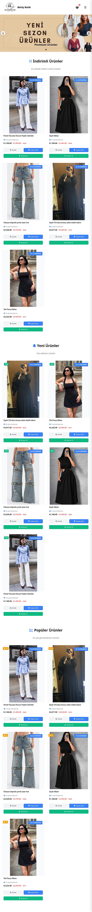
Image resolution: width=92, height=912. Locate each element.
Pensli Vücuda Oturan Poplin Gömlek (19, 136)
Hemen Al (23, 156)
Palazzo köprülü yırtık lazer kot (16, 222)
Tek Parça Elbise (10, 309)
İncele (13, 150)
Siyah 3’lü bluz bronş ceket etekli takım (65, 222)
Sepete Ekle (33, 150)
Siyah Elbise (54, 136)
